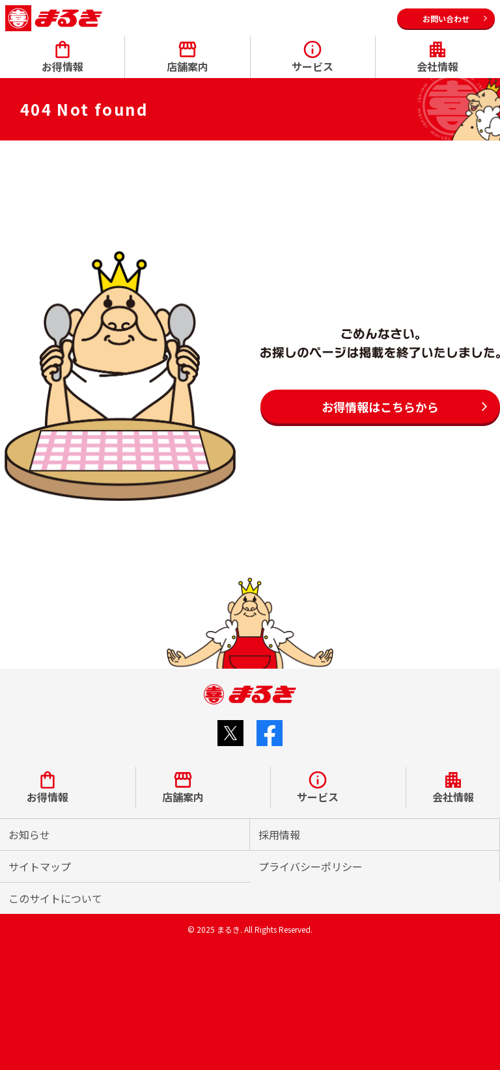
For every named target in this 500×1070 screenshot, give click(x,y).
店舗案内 (187, 56)
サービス (312, 56)
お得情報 (62, 56)
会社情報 (437, 56)
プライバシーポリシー (310, 866)
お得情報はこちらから (380, 406)
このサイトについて (55, 898)
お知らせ (29, 834)
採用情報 (279, 834)
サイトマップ (39, 866)
